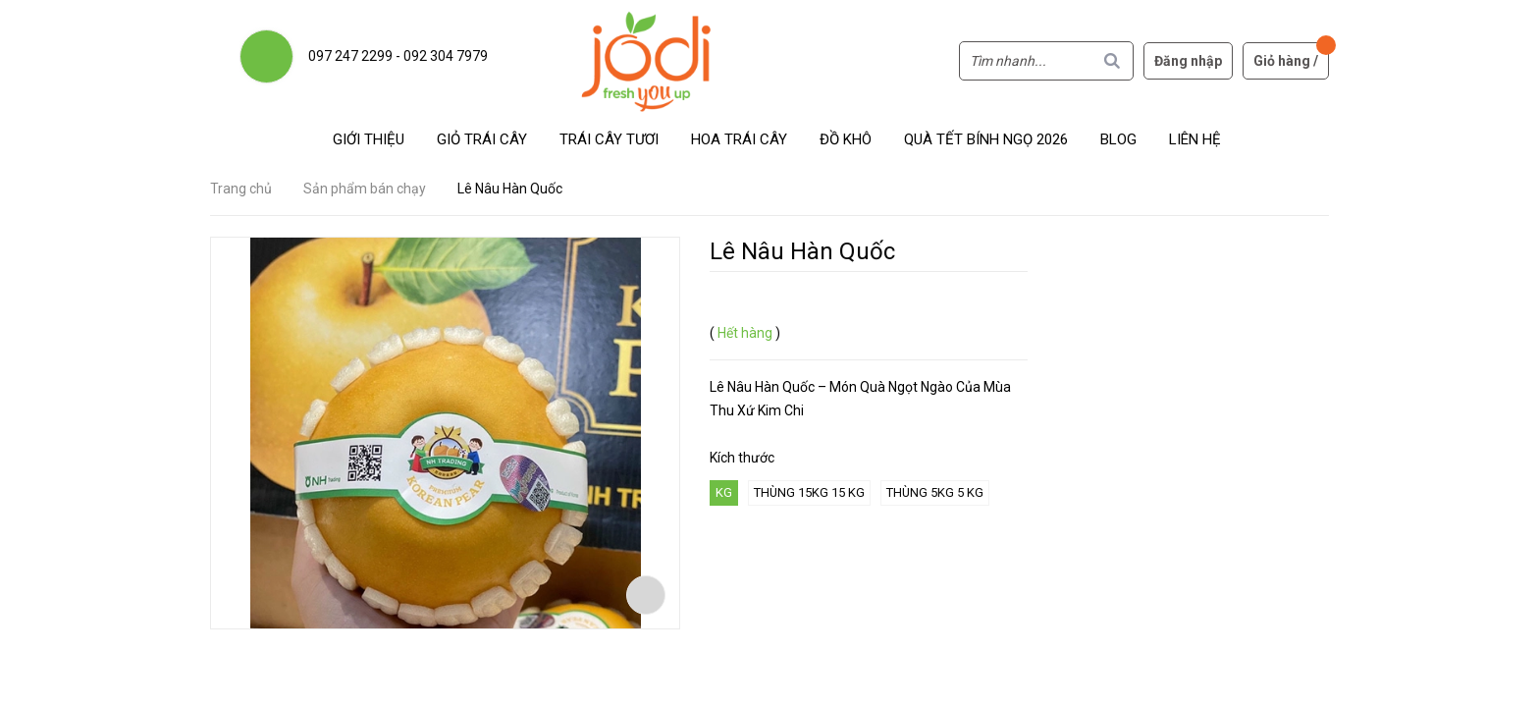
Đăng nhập (1188, 61)
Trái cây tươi (609, 139)
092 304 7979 (445, 56)
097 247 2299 (350, 56)
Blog (1118, 139)
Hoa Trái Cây (739, 139)
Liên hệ (1195, 139)
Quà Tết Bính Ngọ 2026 (986, 139)
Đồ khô (846, 139)
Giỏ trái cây (482, 139)
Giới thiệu (368, 139)
